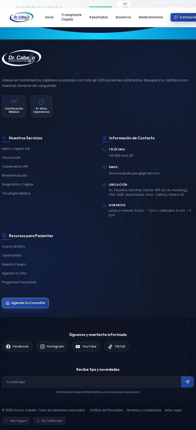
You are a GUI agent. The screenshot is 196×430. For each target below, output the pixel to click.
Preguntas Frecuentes (19, 282)
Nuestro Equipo (14, 264)
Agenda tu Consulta (25, 303)
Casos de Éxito (13, 246)
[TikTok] (116, 346)
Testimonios (12, 255)
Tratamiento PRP (15, 166)
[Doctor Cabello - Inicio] (21, 17)
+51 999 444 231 (121, 155)
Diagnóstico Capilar (17, 184)
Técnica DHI (11, 157)
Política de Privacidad (106, 410)
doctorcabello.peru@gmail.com (134, 173)
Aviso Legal (173, 410)
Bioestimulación (14, 175)
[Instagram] (52, 346)
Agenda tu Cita (14, 273)
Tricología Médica (16, 193)
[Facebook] (17, 346)
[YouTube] (86, 346)
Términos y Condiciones (143, 410)
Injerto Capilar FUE (16, 149)
